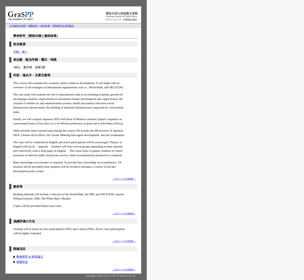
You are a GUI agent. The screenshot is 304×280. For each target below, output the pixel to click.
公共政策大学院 (17, 25)
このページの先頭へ (124, 179)
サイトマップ (113, 19)
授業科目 (33, 25)
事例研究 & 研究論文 (63, 25)
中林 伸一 (20, 51)
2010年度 (45, 25)
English (131, 19)
